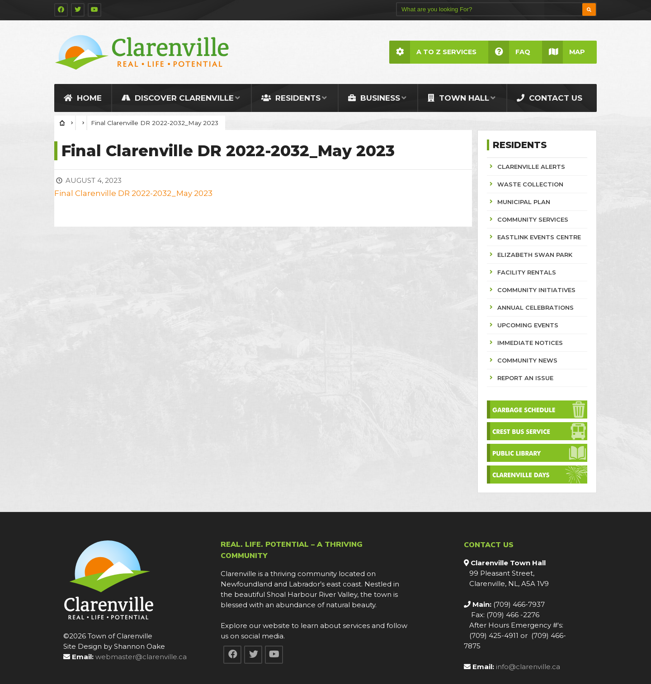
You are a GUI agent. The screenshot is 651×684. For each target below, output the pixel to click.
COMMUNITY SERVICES (532, 219)
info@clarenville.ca (528, 666)
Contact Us (549, 97)
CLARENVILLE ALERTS (531, 166)
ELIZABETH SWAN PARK (534, 254)
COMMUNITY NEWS (527, 360)
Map (563, 52)
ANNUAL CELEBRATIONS (535, 307)
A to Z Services (432, 52)
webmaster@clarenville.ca (141, 656)
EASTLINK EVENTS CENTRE (539, 237)
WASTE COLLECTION (530, 184)
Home (83, 97)
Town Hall (458, 97)
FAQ (509, 52)
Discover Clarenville (178, 97)
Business (374, 97)
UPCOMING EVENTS (527, 325)
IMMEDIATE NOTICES (530, 342)
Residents (291, 97)
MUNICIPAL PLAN (523, 201)
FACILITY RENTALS (526, 272)
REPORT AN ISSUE (525, 378)
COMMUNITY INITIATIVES (536, 289)
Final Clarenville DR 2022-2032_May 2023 (133, 193)
